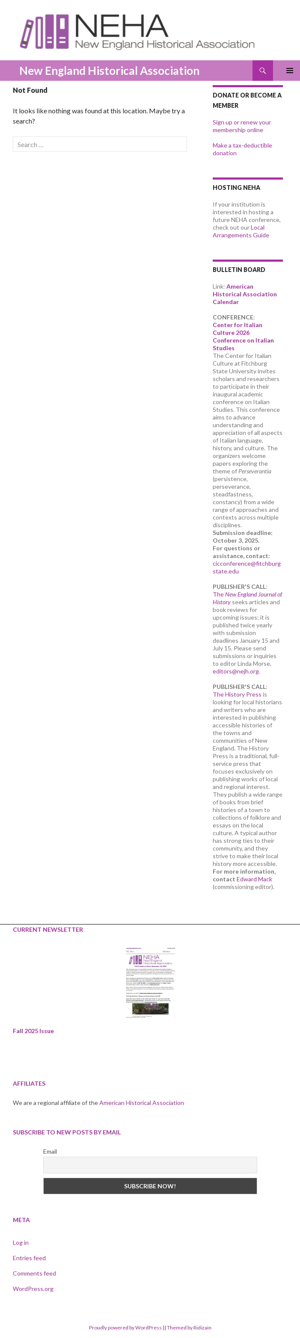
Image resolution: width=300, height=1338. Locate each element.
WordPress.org (33, 1288)
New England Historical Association (109, 70)
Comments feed (34, 1273)
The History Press (237, 694)
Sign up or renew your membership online (242, 125)
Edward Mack (254, 879)
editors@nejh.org (236, 671)
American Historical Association (141, 1102)
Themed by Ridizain (189, 1327)
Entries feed (29, 1257)
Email (50, 1151)
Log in (21, 1242)
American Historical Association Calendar (245, 294)
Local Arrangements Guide (241, 231)
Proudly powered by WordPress (125, 1327)
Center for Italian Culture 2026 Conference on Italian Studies (243, 336)
